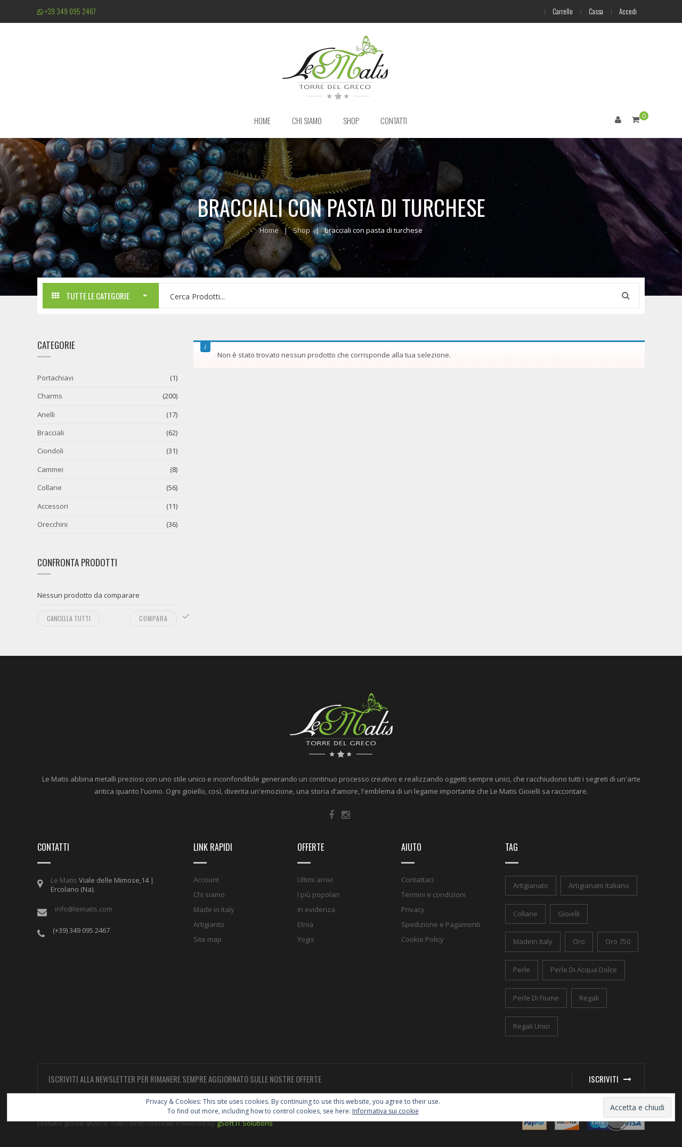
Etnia (305, 924)
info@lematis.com (83, 909)
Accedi (628, 11)
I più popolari (318, 894)
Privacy (413, 909)
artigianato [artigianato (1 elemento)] (530, 885)
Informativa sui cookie (385, 1111)
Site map (207, 939)
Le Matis (64, 880)
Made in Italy (213, 909)
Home (269, 230)
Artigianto (208, 924)
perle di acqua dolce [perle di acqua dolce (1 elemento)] (583, 969)
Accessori (52, 506)
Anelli (46, 414)
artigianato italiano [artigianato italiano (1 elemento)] (599, 885)
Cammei (50, 469)
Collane (49, 487)
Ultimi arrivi (315, 879)
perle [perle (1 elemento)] (521, 969)
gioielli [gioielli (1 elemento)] (569, 913)
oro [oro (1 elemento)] (579, 941)
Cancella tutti (69, 618)
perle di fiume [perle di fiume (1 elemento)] (536, 998)
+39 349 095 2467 (66, 11)
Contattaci (417, 879)
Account (206, 879)
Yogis (305, 939)
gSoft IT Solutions (245, 1123)
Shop (301, 230)
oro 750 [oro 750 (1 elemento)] (617, 941)
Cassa (596, 11)
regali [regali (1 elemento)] (589, 998)
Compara (153, 618)
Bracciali (50, 432)
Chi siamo (209, 894)
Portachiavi (55, 378)
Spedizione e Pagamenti (440, 924)
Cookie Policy (422, 939)
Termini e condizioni (433, 894)
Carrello (563, 11)
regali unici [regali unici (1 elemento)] (531, 1026)
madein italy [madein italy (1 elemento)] (533, 941)
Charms (49, 396)
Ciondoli (50, 450)
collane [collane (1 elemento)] (525, 913)
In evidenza (316, 909)
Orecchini (52, 524)
